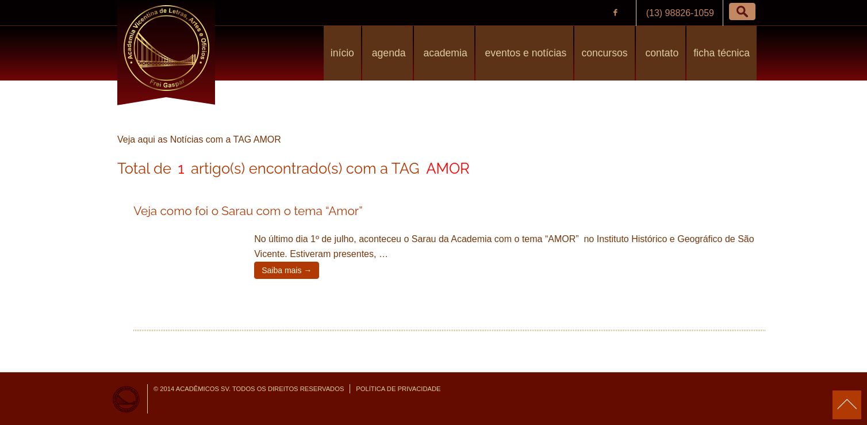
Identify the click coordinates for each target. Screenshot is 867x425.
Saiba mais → (287, 270)
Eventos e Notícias (524, 53)
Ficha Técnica (721, 53)
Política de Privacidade (398, 388)
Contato (661, 53)
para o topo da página (847, 404)
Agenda (387, 53)
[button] (742, 11)
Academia (444, 53)
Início (342, 53)
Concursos (604, 53)
